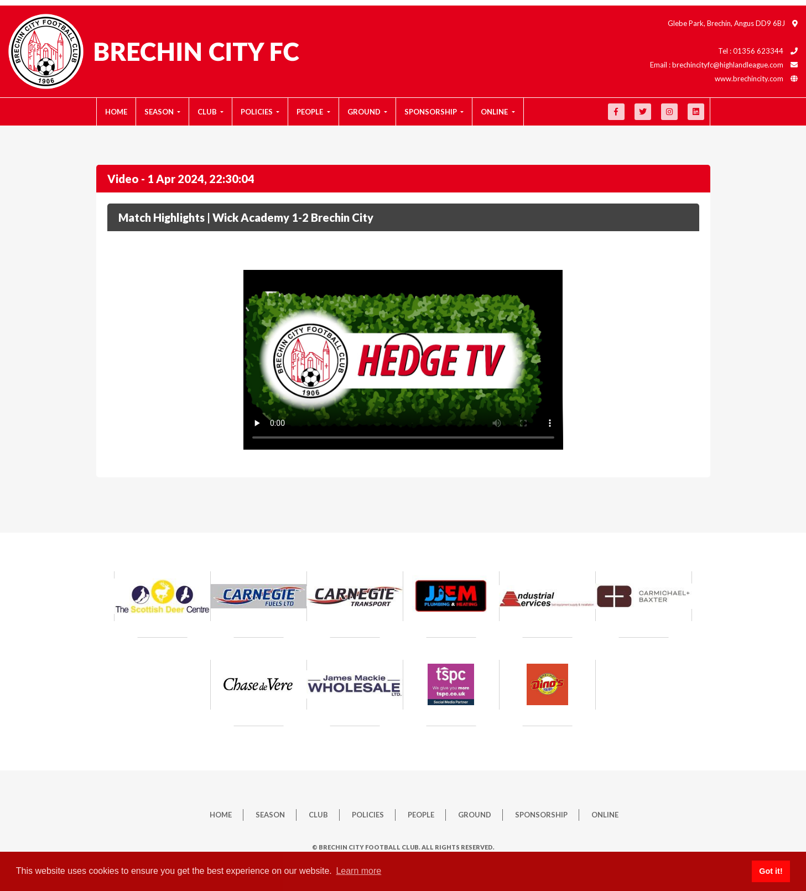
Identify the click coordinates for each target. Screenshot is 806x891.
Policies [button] (257, 111)
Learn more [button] (358, 871)
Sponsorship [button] (431, 111)
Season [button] (159, 111)
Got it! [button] (770, 871)
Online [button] (495, 111)
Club (318, 814)
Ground (474, 814)
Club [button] (208, 111)
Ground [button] (364, 111)
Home (116, 111)
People (421, 814)
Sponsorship (541, 814)
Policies (368, 814)
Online (604, 814)
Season (270, 814)
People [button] (311, 111)
